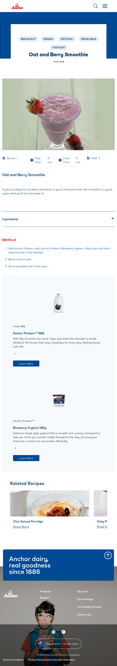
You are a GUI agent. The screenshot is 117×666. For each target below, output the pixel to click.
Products (45, 591)
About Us (83, 591)
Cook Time (66, 160)
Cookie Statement (65, 659)
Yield (94, 158)
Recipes (45, 597)
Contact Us (84, 614)
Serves (11, 158)
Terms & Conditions (13, 659)
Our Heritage (85, 599)
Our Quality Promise (89, 606)
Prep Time (38, 160)
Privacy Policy (35, 659)
